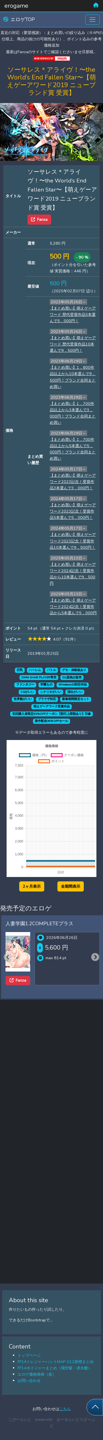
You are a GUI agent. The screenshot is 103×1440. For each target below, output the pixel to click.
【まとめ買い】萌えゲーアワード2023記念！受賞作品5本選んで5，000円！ (73, 511)
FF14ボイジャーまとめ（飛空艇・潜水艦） (55, 1368)
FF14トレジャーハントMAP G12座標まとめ (56, 1361)
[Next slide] (95, 957)
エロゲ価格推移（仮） (37, 1374)
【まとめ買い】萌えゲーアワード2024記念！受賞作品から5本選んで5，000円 (73, 607)
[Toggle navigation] (92, 20)
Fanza (39, 219)
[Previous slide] (8, 957)
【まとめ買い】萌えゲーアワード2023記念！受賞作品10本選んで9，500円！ (73, 541)
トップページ (29, 1355)
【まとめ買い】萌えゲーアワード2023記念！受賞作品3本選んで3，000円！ (73, 482)
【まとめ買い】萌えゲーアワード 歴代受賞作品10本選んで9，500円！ (73, 344)
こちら (65, 1409)
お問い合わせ (29, 1380)
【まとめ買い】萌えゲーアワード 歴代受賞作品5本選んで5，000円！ (73, 314)
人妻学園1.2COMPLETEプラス (39, 923)
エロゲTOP (19, 19)
